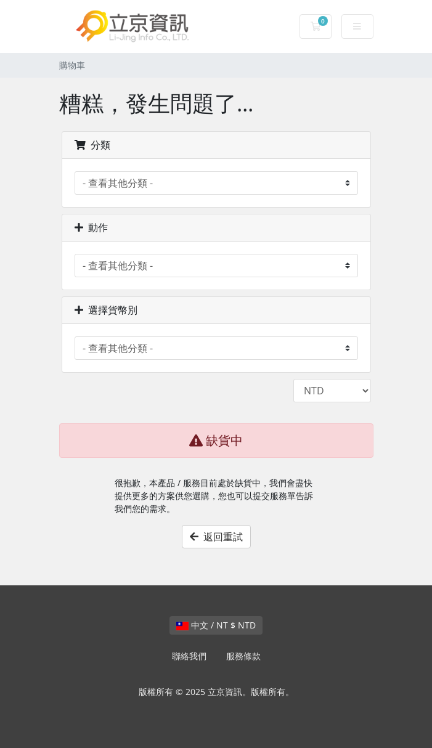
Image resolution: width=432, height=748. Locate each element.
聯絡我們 (189, 656)
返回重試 (216, 536)
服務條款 (243, 656)
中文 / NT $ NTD (216, 625)
